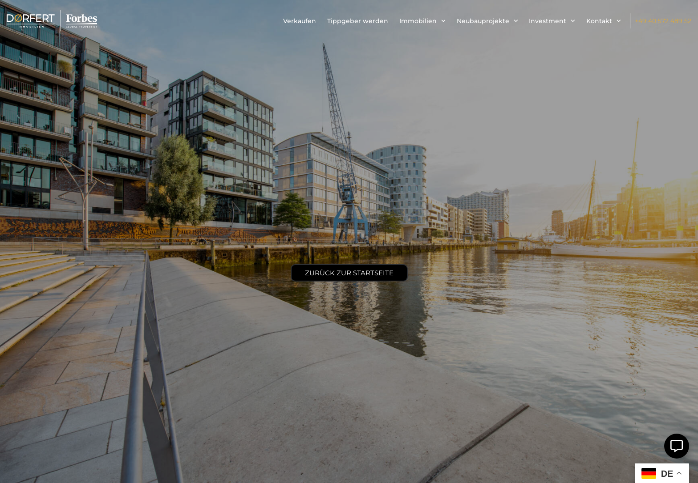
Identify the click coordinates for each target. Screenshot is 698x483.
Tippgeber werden (357, 21)
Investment (552, 21)
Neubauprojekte (487, 21)
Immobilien (422, 21)
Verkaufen (299, 21)
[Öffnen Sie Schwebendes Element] (676, 446)
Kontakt (603, 21)
